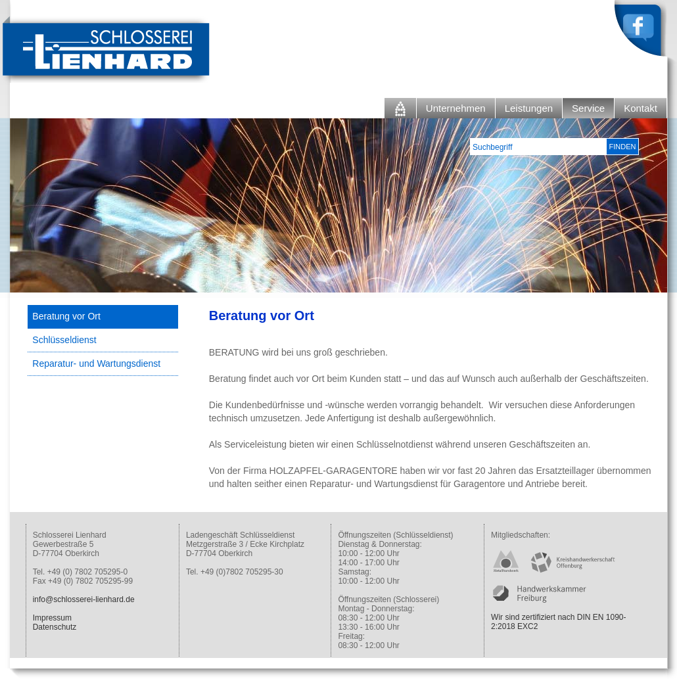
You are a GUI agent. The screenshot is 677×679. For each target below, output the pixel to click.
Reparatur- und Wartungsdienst (96, 363)
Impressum (52, 617)
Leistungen (529, 108)
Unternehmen (456, 108)
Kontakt (640, 108)
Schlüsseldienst (64, 340)
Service (588, 108)
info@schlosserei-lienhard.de (84, 599)
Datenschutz (55, 627)
